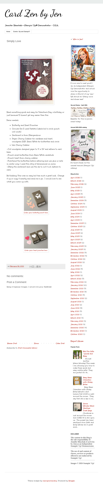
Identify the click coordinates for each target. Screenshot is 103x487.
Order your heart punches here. (35, 250)
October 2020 (77, 334)
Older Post (60, 343)
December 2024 (77, 200)
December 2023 (77, 223)
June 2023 (75, 233)
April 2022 (75, 275)
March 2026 (76, 181)
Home (8, 31)
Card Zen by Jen (33, 13)
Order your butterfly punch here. (36, 213)
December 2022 (77, 253)
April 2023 (75, 239)
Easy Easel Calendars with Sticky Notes (88, 381)
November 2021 (77, 292)
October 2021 (76, 295)
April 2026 (75, 178)
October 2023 (76, 226)
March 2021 (76, 318)
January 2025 (77, 197)
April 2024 (75, 220)
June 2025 (75, 187)
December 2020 (77, 328)
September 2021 (77, 298)
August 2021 (76, 302)
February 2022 (77, 282)
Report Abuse (77, 341)
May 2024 (75, 217)
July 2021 (75, 305)
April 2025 (75, 194)
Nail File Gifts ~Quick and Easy (88, 353)
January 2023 (77, 249)
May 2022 (75, 272)
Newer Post (12, 343)
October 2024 (76, 204)
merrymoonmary (50, 481)
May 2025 (75, 190)
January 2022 (77, 285)
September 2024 (77, 207)
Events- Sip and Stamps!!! (21, 31)
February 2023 (77, 246)
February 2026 (77, 184)
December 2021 (77, 288)
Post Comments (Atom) (27, 348)
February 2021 (77, 321)
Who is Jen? (78, 39)
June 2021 (75, 308)
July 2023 (75, 230)
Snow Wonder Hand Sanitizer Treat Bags (88, 407)
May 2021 (75, 311)
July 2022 (75, 266)
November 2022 (77, 256)
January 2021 (76, 324)
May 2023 (75, 236)
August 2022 (76, 262)
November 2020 (77, 331)
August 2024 (76, 210)
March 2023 (76, 243)
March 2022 (76, 279)
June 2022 (75, 269)
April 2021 (75, 314)
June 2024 (75, 213)
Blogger (72, 481)
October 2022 (76, 259)
